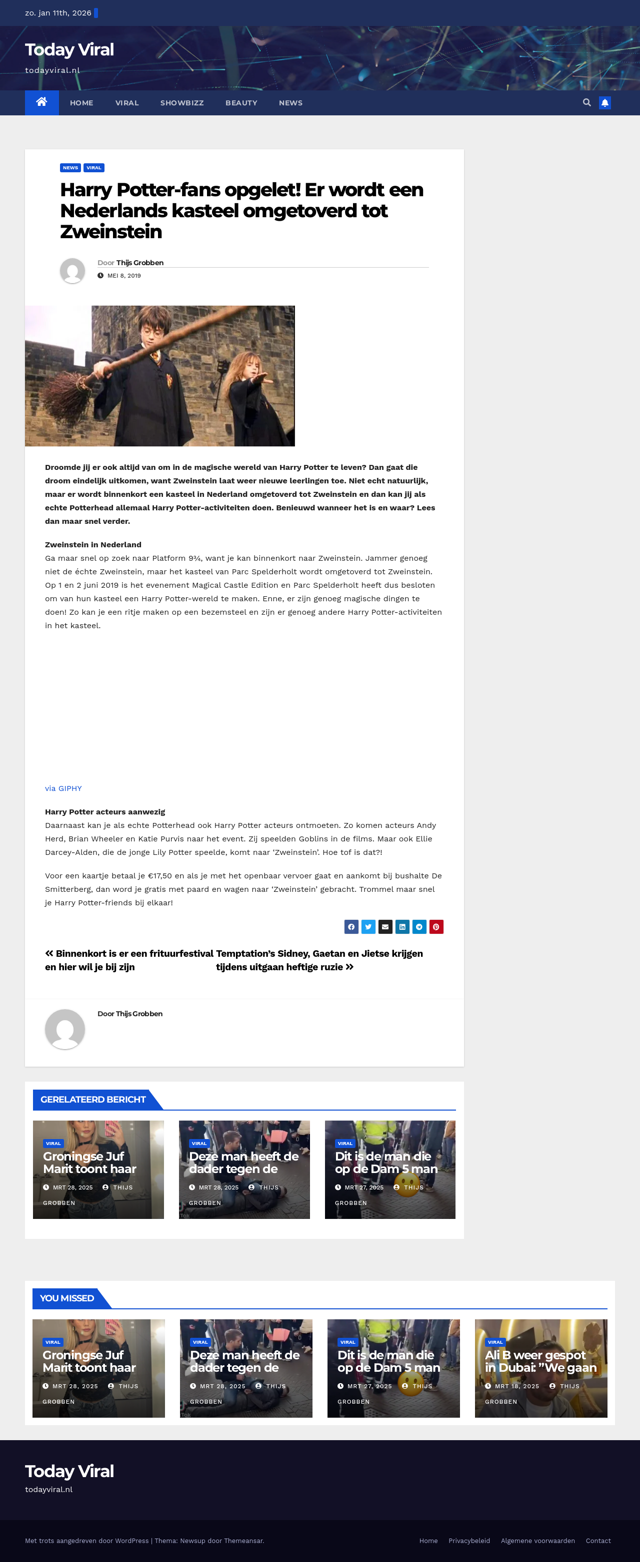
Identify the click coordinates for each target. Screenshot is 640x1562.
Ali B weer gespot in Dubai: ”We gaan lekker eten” (540, 1367)
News (290, 102)
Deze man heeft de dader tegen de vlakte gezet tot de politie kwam (243, 1175)
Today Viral (69, 49)
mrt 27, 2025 (370, 1386)
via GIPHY (63, 788)
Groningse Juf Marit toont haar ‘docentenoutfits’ (91, 1168)
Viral (127, 102)
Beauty (241, 102)
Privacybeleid (469, 1541)
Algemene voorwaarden (538, 1541)
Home (82, 102)
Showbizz (182, 102)
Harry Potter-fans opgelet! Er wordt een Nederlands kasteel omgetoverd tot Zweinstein (241, 210)
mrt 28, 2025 (75, 1386)
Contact (598, 1541)
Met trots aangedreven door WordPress (88, 1541)
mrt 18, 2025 (517, 1386)
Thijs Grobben (140, 262)
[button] (587, 102)
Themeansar (243, 1541)
